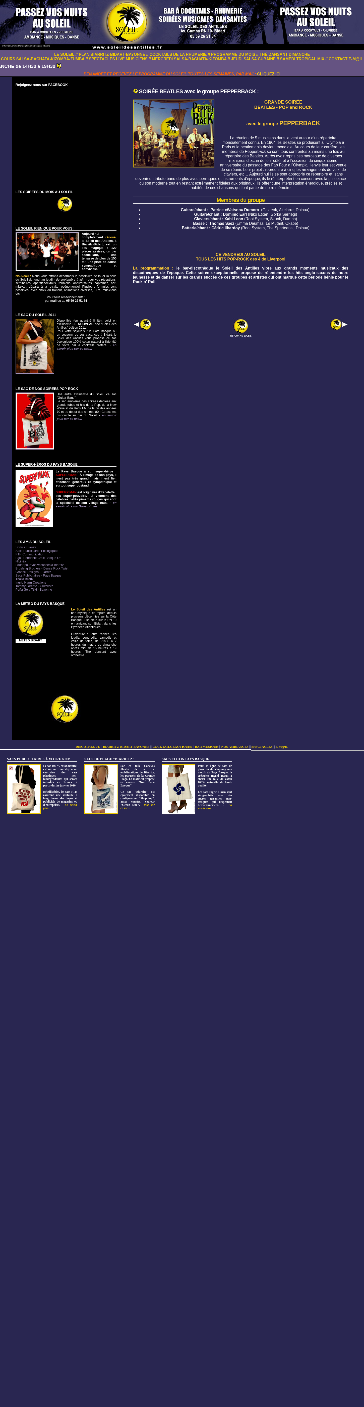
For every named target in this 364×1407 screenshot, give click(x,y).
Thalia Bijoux (24, 579)
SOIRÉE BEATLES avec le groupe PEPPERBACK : (199, 91)
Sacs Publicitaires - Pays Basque (39, 575)
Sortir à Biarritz (26, 547)
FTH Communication (30, 554)
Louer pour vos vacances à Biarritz (40, 565)
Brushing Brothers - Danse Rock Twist (42, 568)
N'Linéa (21, 561)
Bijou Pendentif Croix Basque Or (38, 558)
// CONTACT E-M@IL (344, 59)
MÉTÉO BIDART (30, 640)
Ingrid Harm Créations (31, 582)
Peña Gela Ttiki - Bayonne (34, 589)
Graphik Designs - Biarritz (33, 572)
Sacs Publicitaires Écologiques (37, 551)
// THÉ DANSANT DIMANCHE (283, 54)
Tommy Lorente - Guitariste (34, 586)
